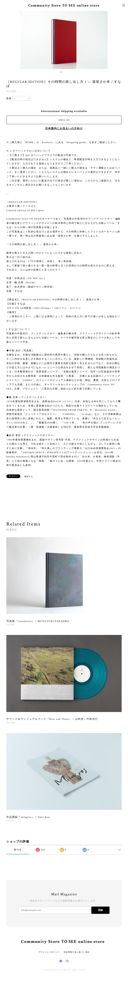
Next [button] (122, 40)
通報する (28, 477)
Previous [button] (5, 40)
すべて (18, 849)
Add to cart (64, 120)
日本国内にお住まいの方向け (64, 128)
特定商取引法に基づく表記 (77, 952)
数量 (8, 98)
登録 (100, 910)
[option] (64, 40)
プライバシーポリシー (49, 952)
